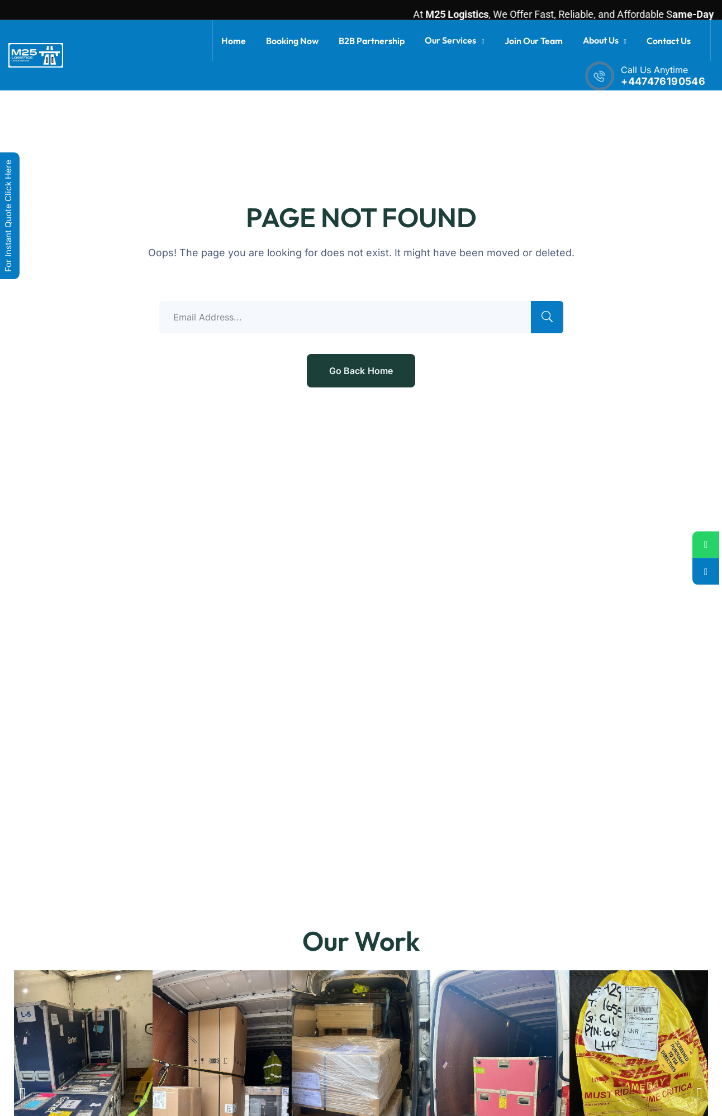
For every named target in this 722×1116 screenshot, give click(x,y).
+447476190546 (663, 81)
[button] (23, 1093)
